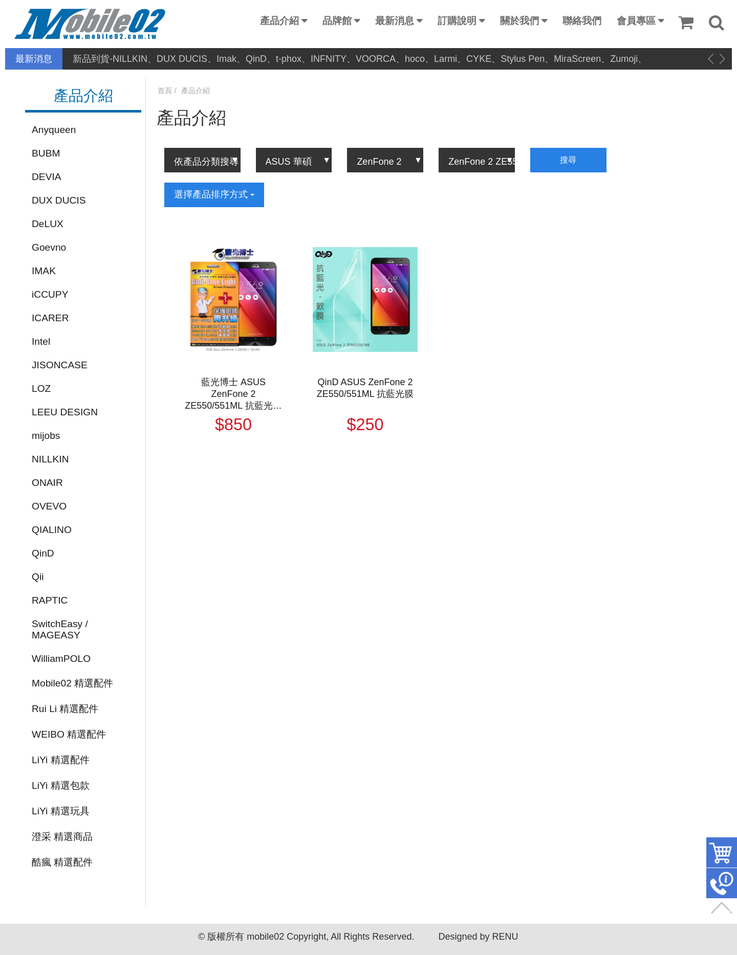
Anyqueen (54, 129)
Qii (38, 576)
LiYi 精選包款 (61, 785)
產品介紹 (279, 20)
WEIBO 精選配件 (69, 734)
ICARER (50, 318)
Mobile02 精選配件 (72, 683)
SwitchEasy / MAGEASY (60, 629)
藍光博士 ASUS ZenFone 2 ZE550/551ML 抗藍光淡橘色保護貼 (233, 394)
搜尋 (568, 160)
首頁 (165, 90)
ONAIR (47, 482)
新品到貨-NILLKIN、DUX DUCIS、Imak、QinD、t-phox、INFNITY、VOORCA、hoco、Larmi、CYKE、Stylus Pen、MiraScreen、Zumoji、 (360, 59)
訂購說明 (457, 20)
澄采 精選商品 (62, 836)
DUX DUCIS (59, 200)
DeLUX (47, 223)
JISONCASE (60, 365)
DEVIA (46, 176)
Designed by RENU (478, 936)
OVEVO (49, 506)
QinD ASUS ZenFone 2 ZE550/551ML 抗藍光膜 (365, 388)
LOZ (41, 388)
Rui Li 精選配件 (65, 708)
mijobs (46, 435)
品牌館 (337, 20)
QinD (43, 553)
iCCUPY (50, 294)
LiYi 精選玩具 (61, 811)
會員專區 (636, 20)
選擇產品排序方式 (214, 194)
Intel (41, 341)
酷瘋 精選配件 (62, 862)
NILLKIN (50, 459)
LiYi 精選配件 (61, 759)
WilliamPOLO (61, 658)
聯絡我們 (581, 20)
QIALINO (52, 529)
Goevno (49, 247)
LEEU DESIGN (65, 412)
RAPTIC (50, 600)
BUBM (46, 153)
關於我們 (519, 20)
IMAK (44, 270)
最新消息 (394, 20)
